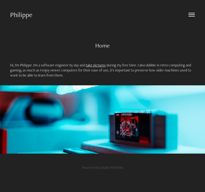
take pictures (96, 65)
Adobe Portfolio (111, 167)
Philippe (21, 14)
